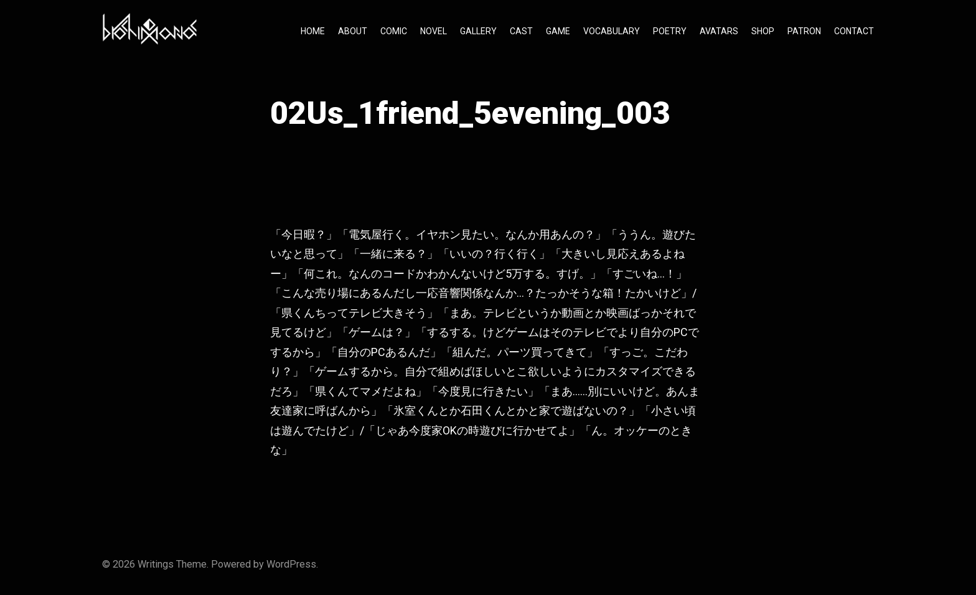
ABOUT (352, 31)
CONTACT (854, 31)
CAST (521, 31)
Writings (156, 564)
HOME (313, 31)
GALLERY (478, 31)
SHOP (762, 31)
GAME (558, 31)
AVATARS (719, 31)
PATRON (804, 31)
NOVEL (433, 31)
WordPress (291, 564)
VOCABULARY (611, 31)
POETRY (670, 31)
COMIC (393, 31)
